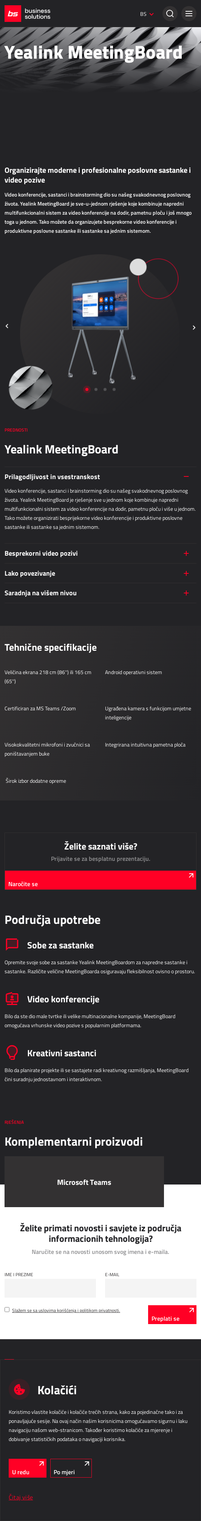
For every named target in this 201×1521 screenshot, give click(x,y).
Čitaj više (21, 1497)
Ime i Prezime (19, 1274)
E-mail (112, 1274)
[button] (188, 13)
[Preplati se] (172, 1314)
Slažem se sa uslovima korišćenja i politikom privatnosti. (66, 1310)
